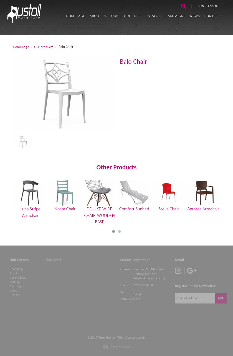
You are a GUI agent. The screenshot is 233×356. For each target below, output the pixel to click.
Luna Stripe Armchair (30, 199)
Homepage (75, 16)
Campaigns (175, 16)
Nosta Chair (65, 195)
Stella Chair (168, 195)
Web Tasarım (120, 345)
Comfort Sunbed (134, 195)
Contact (212, 16)
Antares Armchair (203, 195)
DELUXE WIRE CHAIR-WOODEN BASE (99, 202)
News (195, 16)
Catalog (153, 16)
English (213, 6)
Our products (126, 16)
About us (98, 16)
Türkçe (200, 6)
